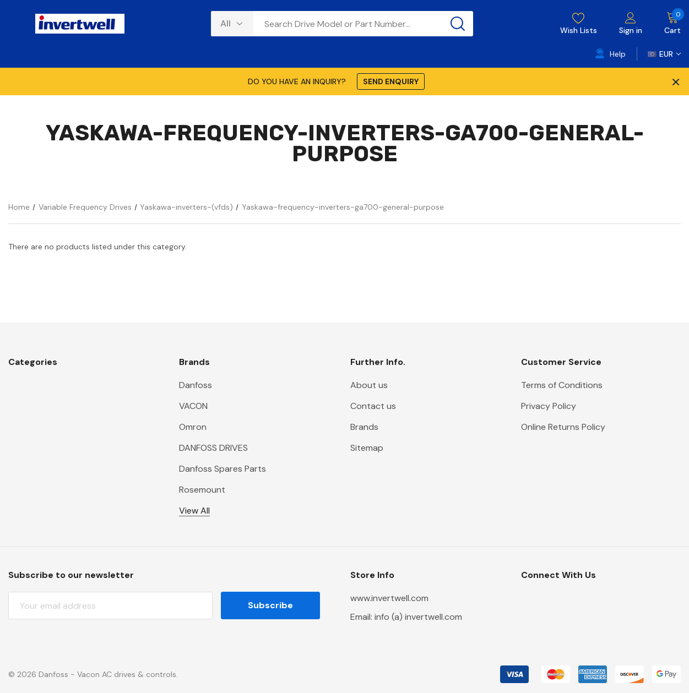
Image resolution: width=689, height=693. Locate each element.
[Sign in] (630, 24)
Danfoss (195, 385)
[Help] (610, 54)
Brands (364, 427)
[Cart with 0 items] (667, 23)
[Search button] (458, 23)
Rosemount (202, 489)
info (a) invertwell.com (418, 617)
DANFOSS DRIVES (213, 448)
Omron (193, 427)
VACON (193, 406)
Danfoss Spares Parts (222, 468)
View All (194, 510)
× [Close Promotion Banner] (674, 81)
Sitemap (366, 448)
